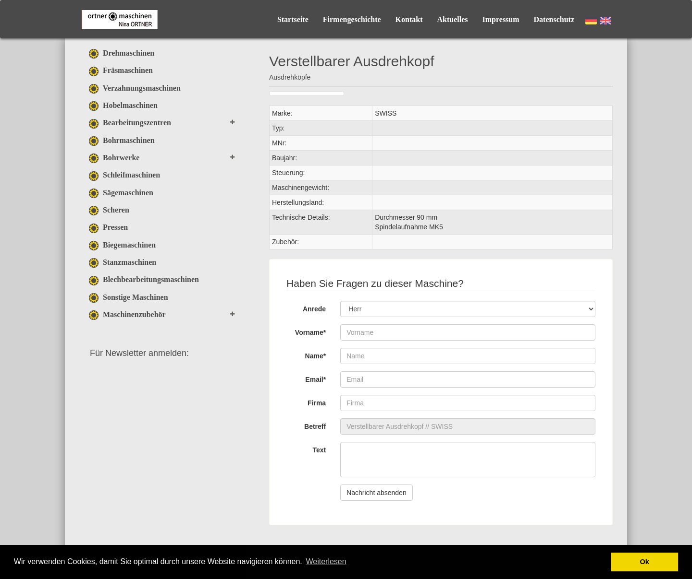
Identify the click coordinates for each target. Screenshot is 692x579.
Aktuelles (452, 19)
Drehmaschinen (121, 53)
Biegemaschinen (122, 245)
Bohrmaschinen (122, 140)
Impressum (500, 19)
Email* (315, 379)
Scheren (109, 210)
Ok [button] (644, 562)
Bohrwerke (114, 158)
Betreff (315, 426)
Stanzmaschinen (122, 262)
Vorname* (310, 332)
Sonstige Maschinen (128, 297)
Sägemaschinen (121, 193)
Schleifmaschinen (124, 175)
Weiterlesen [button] (326, 561)
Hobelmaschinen (123, 105)
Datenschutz (554, 19)
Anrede (314, 309)
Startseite (293, 19)
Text (319, 450)
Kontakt (409, 19)
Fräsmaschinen (121, 70)
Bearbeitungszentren (130, 122)
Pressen (108, 227)
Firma (317, 403)
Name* (315, 356)
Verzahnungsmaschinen (135, 88)
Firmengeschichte (352, 19)
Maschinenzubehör (127, 314)
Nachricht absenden (376, 492)
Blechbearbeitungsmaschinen (144, 279)
